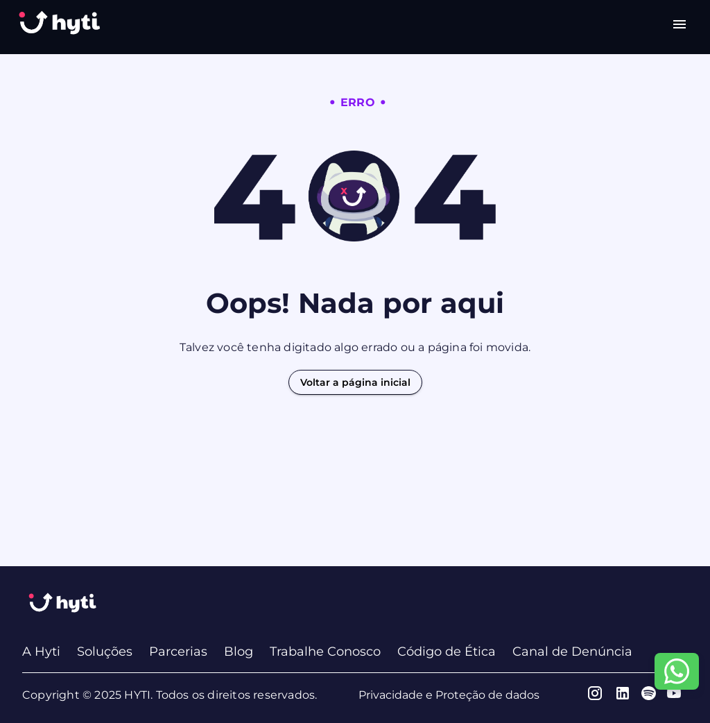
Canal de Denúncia (572, 651)
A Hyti (41, 651)
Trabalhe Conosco (325, 651)
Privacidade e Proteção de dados (448, 694)
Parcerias (178, 651)
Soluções (104, 651)
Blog (238, 651)
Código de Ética (446, 651)
